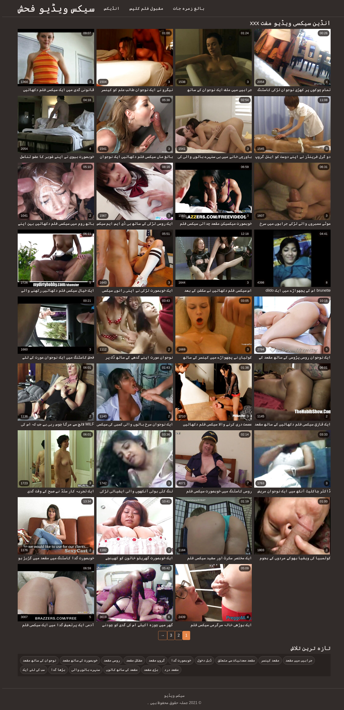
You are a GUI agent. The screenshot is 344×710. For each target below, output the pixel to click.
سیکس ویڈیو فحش (54, 8)
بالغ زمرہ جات (186, 8)
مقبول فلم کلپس (144, 8)
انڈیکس (110, 8)
